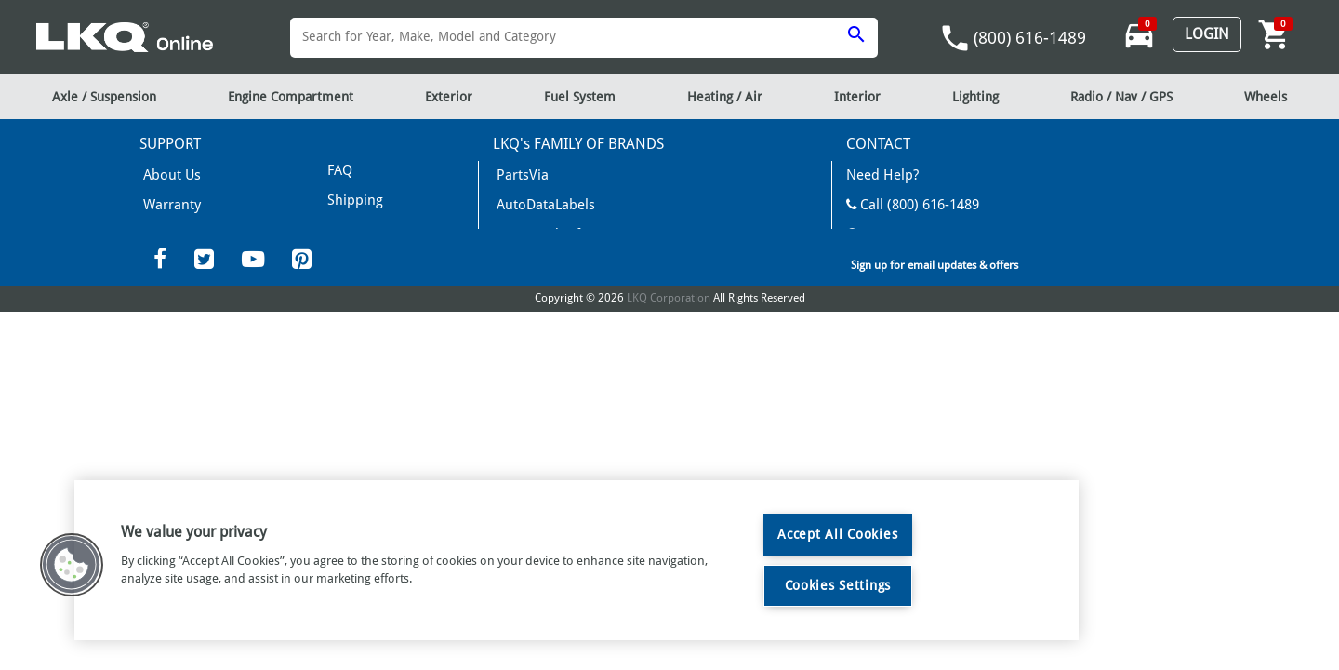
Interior (857, 96)
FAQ (152, 228)
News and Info (534, 228)
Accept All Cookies (837, 534)
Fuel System (580, 96)
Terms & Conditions (377, 197)
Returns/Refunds (370, 224)
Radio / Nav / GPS (1121, 96)
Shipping (348, 169)
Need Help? (877, 174)
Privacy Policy (359, 252)
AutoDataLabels (537, 201)
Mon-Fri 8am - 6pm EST (915, 228)
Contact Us (883, 255)
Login (1207, 34)
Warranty (165, 201)
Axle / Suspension (104, 96)
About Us (165, 174)
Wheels (1265, 96)
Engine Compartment (290, 96)
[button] (71, 565)
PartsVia (515, 174)
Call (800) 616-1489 (903, 201)
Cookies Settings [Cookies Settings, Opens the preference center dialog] (838, 585)
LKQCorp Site (883, 283)
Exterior (448, 96)
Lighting (975, 96)
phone (955, 38)
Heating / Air (724, 96)
